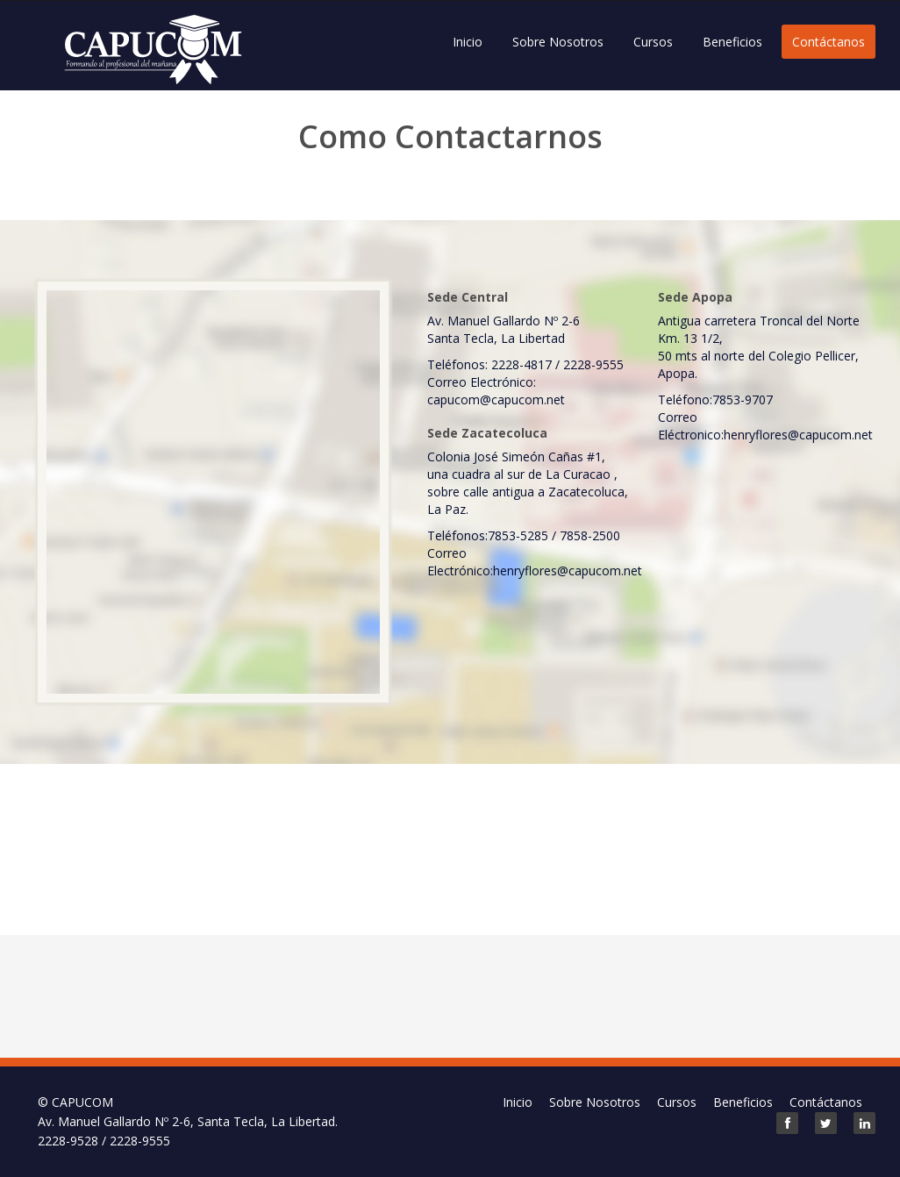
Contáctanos (828, 41)
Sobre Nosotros (558, 41)
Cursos (653, 41)
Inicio (467, 41)
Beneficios (732, 41)
